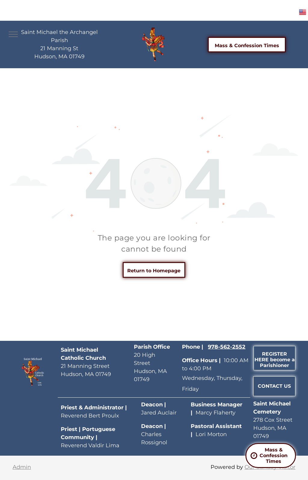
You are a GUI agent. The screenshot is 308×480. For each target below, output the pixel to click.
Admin (22, 467)
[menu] (13, 34)
